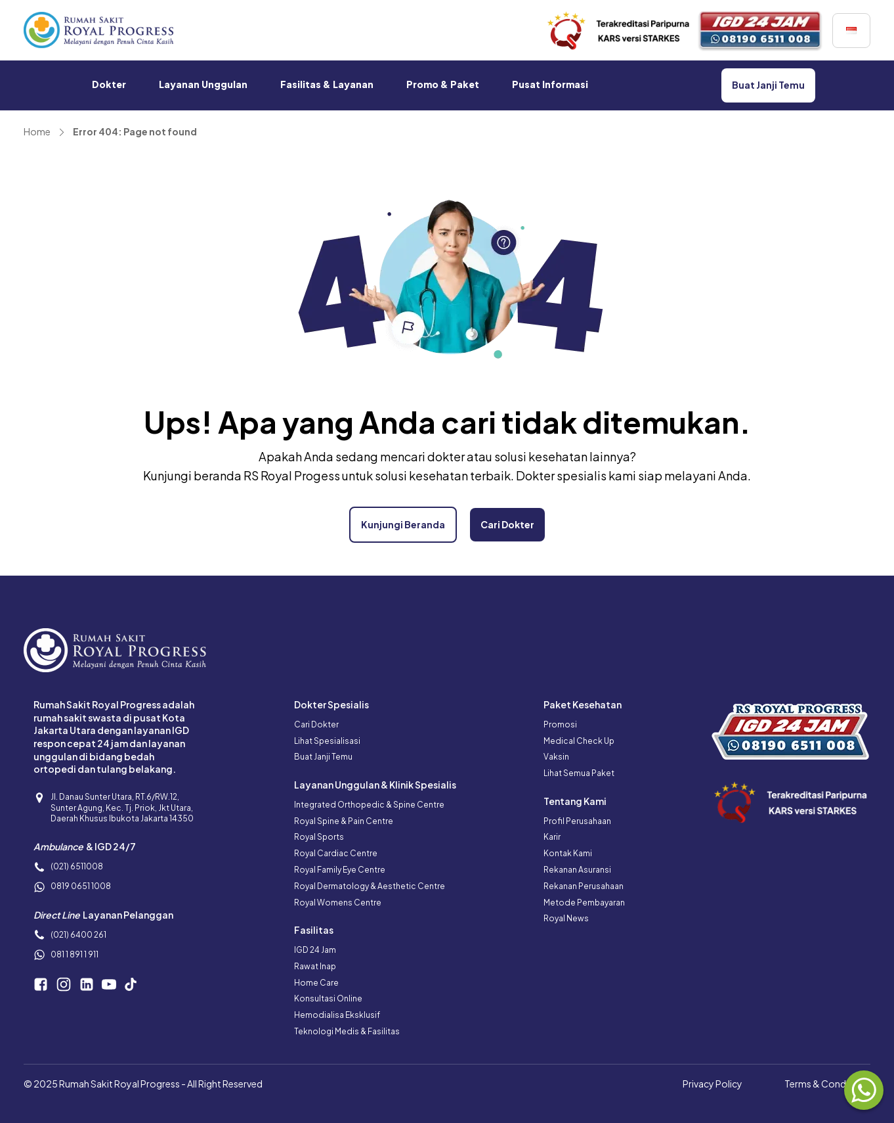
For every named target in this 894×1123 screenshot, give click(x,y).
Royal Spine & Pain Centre (343, 821)
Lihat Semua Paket (578, 773)
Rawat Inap (315, 966)
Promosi (560, 724)
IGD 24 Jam (315, 950)
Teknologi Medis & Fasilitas (347, 1031)
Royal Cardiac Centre (335, 853)
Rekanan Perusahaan (583, 886)
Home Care (316, 983)
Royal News (566, 918)
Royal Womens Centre (337, 902)
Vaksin (556, 757)
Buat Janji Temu (323, 757)
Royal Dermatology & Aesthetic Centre (369, 886)
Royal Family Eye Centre (339, 870)
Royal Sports (319, 837)
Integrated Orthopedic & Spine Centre (369, 805)
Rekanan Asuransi (577, 870)
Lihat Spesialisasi (327, 741)
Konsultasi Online (328, 998)
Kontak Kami (567, 853)
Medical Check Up (578, 741)
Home (37, 131)
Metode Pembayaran (584, 902)
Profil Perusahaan (577, 821)
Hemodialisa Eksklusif (337, 1015)
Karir (552, 837)
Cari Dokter (316, 724)
